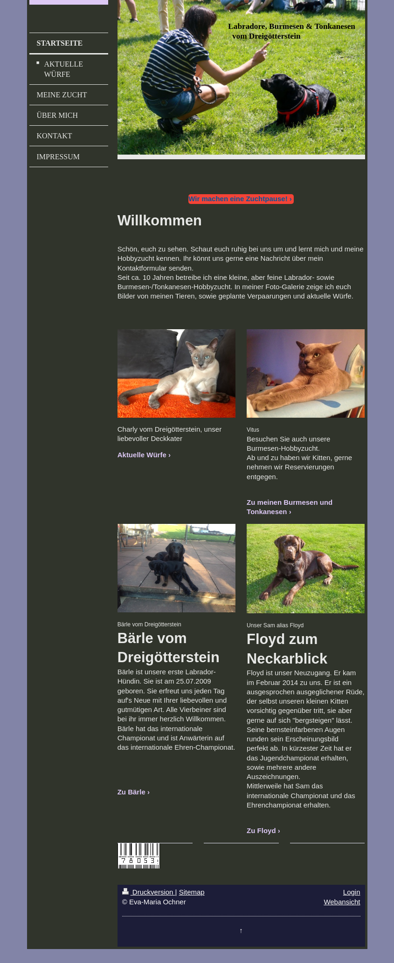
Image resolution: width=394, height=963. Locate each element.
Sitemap (192, 892)
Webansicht (342, 902)
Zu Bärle (131, 792)
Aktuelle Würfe (142, 455)
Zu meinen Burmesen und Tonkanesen (289, 506)
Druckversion (148, 892)
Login (351, 892)
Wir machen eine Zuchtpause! (237, 199)
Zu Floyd (261, 830)
